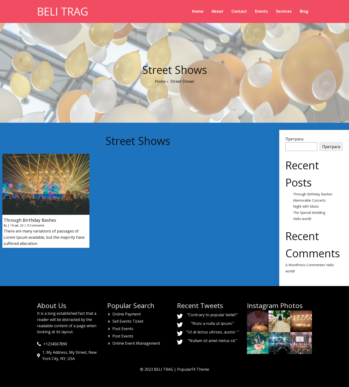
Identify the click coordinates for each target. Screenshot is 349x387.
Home (160, 81)
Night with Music (306, 206)
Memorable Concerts (309, 200)
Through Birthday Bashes (313, 194)
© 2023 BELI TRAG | (158, 369)
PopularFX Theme (193, 369)
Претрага (294, 139)
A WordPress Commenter (305, 265)
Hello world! (302, 218)
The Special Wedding (309, 212)
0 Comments (35, 225)
